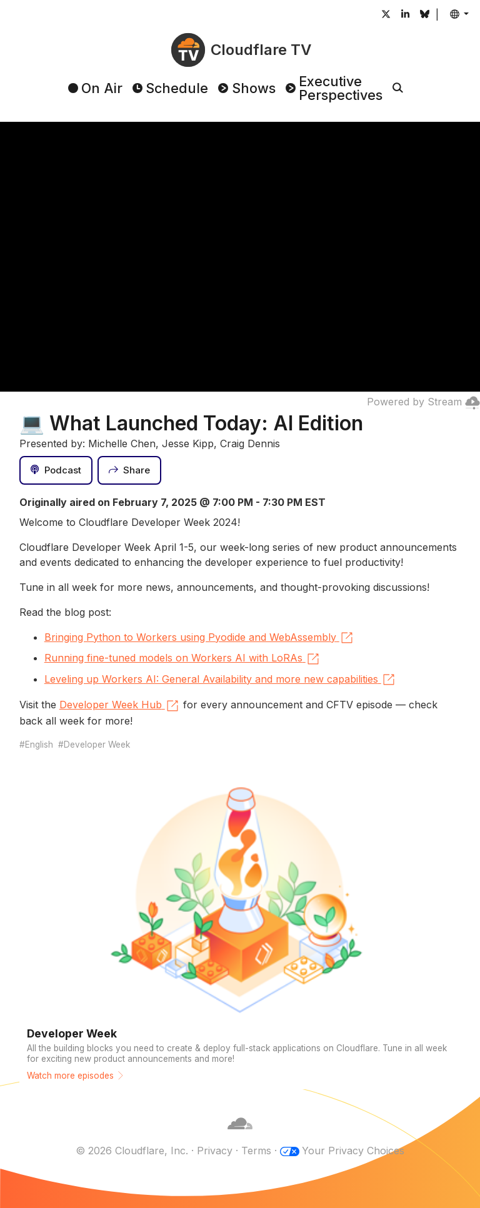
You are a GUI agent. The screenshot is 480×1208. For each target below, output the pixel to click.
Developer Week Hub (119, 705)
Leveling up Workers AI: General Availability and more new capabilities (220, 679)
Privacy (214, 1150)
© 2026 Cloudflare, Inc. (132, 1150)
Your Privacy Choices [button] (353, 1150)
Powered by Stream (423, 401)
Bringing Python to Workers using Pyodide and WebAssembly (199, 637)
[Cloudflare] (240, 1135)
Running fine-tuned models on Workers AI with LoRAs (182, 658)
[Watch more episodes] (240, 930)
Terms (256, 1150)
